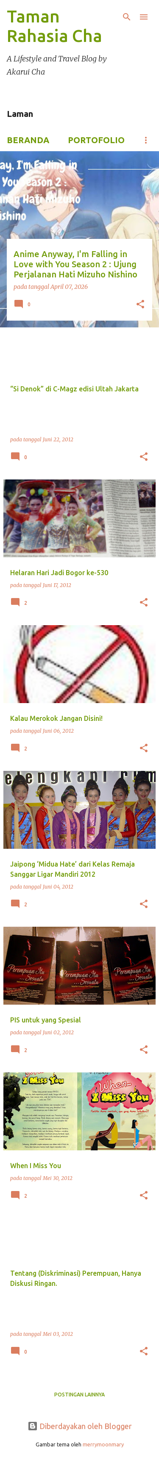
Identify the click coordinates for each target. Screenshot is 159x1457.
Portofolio (96, 140)
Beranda (28, 140)
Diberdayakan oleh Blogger (80, 1426)
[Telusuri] (127, 17)
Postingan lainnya (79, 1394)
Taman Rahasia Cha (54, 26)
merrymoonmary (103, 1444)
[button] (140, 305)
